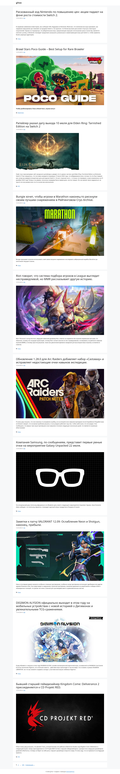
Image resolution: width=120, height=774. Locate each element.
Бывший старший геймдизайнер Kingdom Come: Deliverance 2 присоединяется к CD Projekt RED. (57, 685)
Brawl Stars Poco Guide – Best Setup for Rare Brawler (50, 49)
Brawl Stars (21, 112)
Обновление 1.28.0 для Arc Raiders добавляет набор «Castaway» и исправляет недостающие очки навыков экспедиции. (60, 360)
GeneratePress (70, 771)
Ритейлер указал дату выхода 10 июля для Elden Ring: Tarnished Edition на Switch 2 (58, 124)
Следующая (30, 765)
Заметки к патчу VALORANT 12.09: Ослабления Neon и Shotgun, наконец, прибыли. (58, 523)
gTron (19, 2)
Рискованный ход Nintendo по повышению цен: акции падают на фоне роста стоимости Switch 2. (59, 13)
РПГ (19, 186)
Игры (19, 39)
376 (23, 765)
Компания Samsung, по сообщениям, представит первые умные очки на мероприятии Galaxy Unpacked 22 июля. (59, 443)
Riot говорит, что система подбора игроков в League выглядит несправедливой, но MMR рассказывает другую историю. (57, 277)
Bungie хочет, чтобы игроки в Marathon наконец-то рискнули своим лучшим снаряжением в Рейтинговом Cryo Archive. (56, 198)
